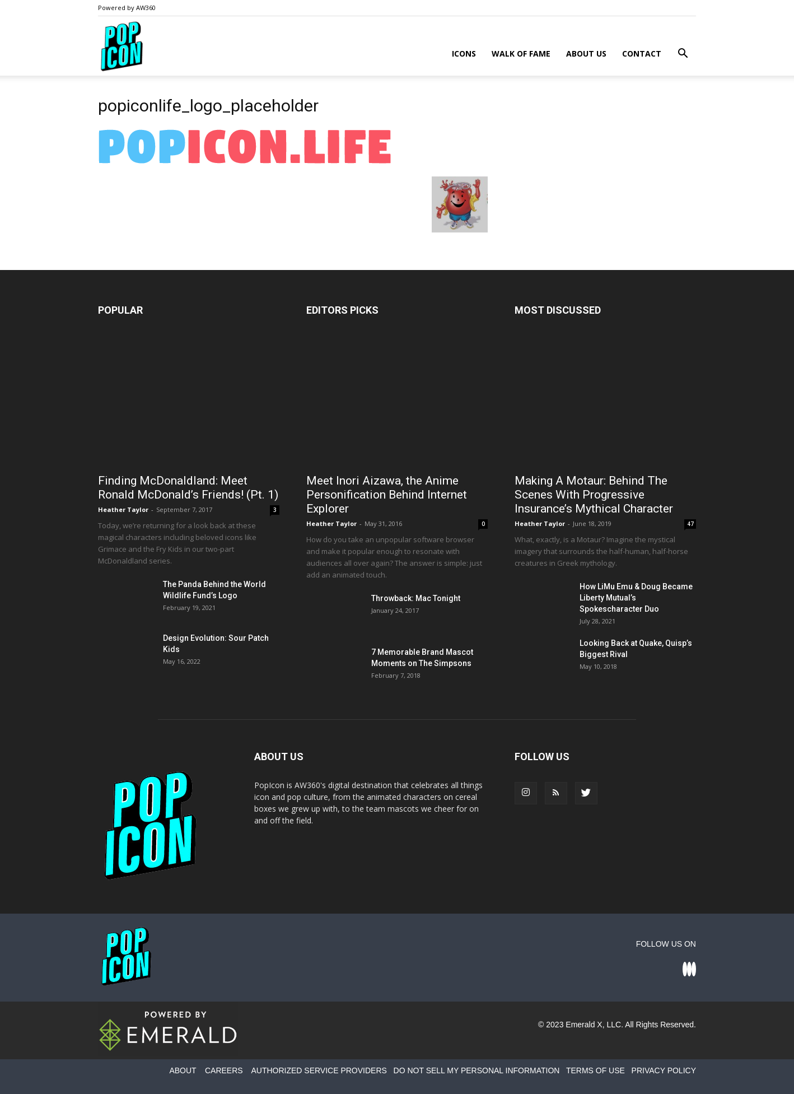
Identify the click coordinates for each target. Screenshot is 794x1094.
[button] (682, 54)
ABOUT (182, 1070)
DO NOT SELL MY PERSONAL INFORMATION (477, 1070)
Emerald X (584, 1024)
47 (690, 524)
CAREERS (224, 1070)
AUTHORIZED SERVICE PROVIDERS (318, 1070)
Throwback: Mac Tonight (415, 598)
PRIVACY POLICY (664, 1070)
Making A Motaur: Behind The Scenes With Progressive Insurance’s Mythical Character (594, 494)
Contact (641, 53)
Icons (464, 53)
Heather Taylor (123, 509)
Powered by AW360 (127, 7)
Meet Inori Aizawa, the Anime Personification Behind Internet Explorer (386, 494)
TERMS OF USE (595, 1070)
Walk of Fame (521, 53)
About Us (586, 53)
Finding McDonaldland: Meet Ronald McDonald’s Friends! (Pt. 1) (188, 487)
